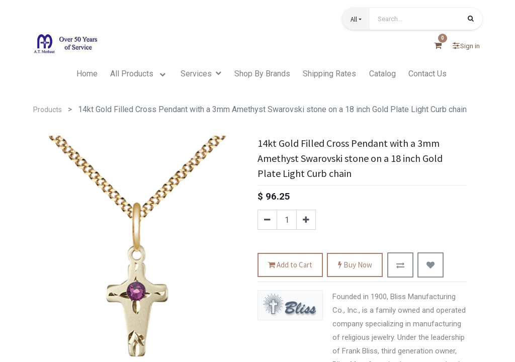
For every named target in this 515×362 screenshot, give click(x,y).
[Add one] (306, 220)
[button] (356, 19)
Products (47, 110)
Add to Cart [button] (290, 265)
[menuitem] (87, 73)
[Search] (471, 19)
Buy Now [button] (355, 265)
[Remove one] (267, 220)
